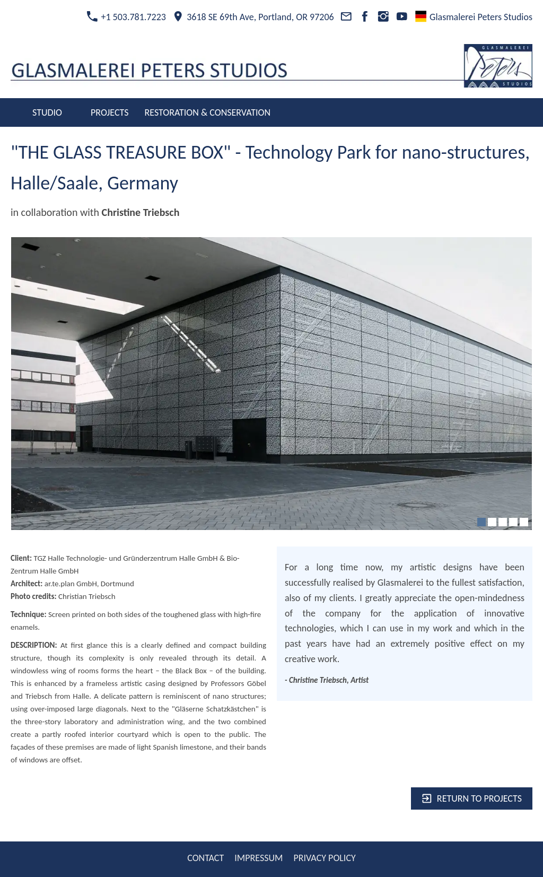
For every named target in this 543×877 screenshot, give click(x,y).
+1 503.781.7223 (126, 17)
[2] (492, 522)
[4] (513, 522)
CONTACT (205, 858)
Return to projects (472, 798)
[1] (481, 522)
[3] (502, 522)
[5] (524, 522)
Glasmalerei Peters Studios (473, 17)
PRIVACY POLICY (324, 858)
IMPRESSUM (258, 858)
